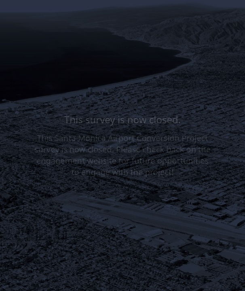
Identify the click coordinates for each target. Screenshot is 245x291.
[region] (79, 260)
